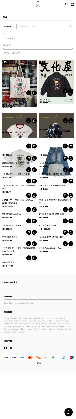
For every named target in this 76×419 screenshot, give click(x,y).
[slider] (4, 49)
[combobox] (38, 38)
